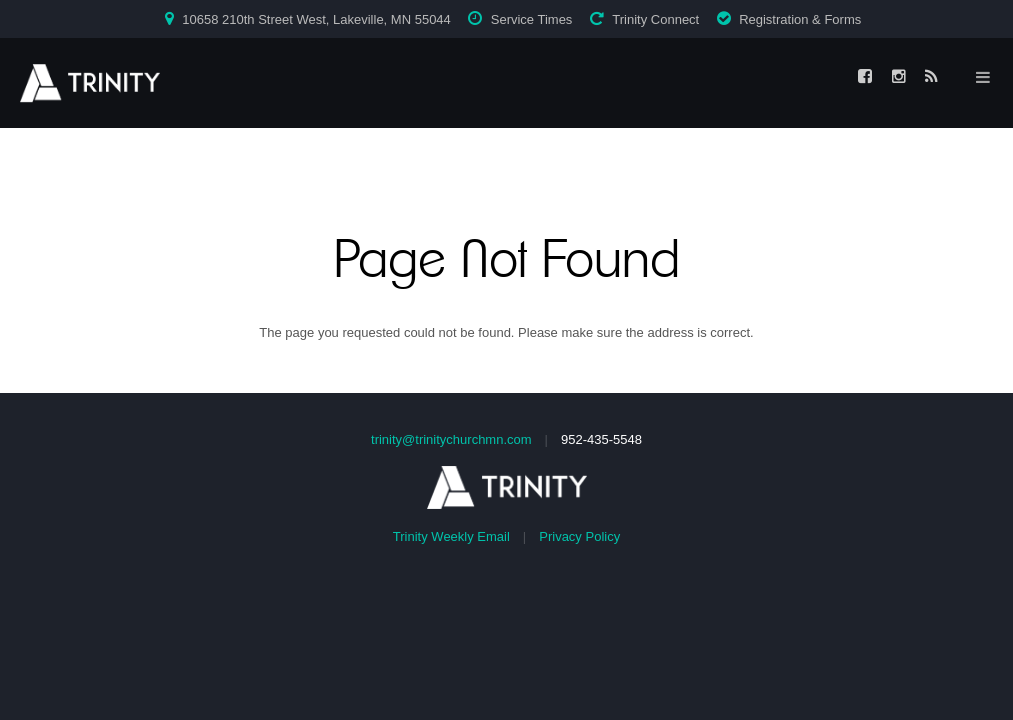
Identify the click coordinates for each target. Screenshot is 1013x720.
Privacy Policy (579, 536)
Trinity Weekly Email (451, 536)
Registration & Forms (800, 19)
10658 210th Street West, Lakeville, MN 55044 (316, 19)
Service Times (532, 19)
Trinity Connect (655, 19)
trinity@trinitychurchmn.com (451, 439)
